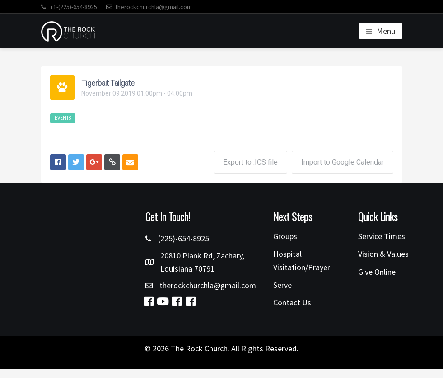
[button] (148, 301)
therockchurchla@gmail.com (149, 7)
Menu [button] (386, 31)
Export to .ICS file (250, 162)
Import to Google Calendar (342, 162)
